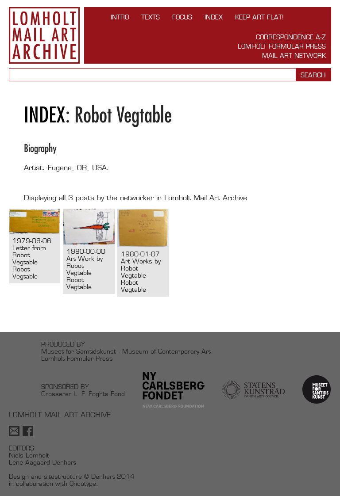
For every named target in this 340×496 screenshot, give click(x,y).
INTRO (120, 17)
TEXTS (150, 17)
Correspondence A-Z (291, 37)
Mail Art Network (294, 55)
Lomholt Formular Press (282, 46)
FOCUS (182, 17)
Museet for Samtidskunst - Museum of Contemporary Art (126, 351)
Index (214, 17)
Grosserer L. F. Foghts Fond (83, 393)
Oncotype (83, 483)
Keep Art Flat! (259, 17)
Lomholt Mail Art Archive (44, 35)
